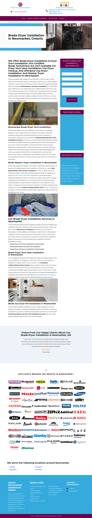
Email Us (72, 488)
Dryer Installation (53, 486)
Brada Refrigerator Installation (45, 275)
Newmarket (38, 467)
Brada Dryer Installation (19, 22)
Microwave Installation (55, 488)
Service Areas (53, 18)
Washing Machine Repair (37, 501)
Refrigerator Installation (55, 490)
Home (23, 18)
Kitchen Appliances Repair (36, 493)
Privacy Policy (52, 494)
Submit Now (72, 99)
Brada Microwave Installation (21, 175)
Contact (61, 18)
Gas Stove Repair (35, 490)
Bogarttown (13, 470)
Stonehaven (38, 470)
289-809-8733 (55, 13)
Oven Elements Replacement (35, 498)
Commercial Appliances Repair (37, 487)
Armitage (12, 467)
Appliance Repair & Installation (37, 18)
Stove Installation (53, 492)
